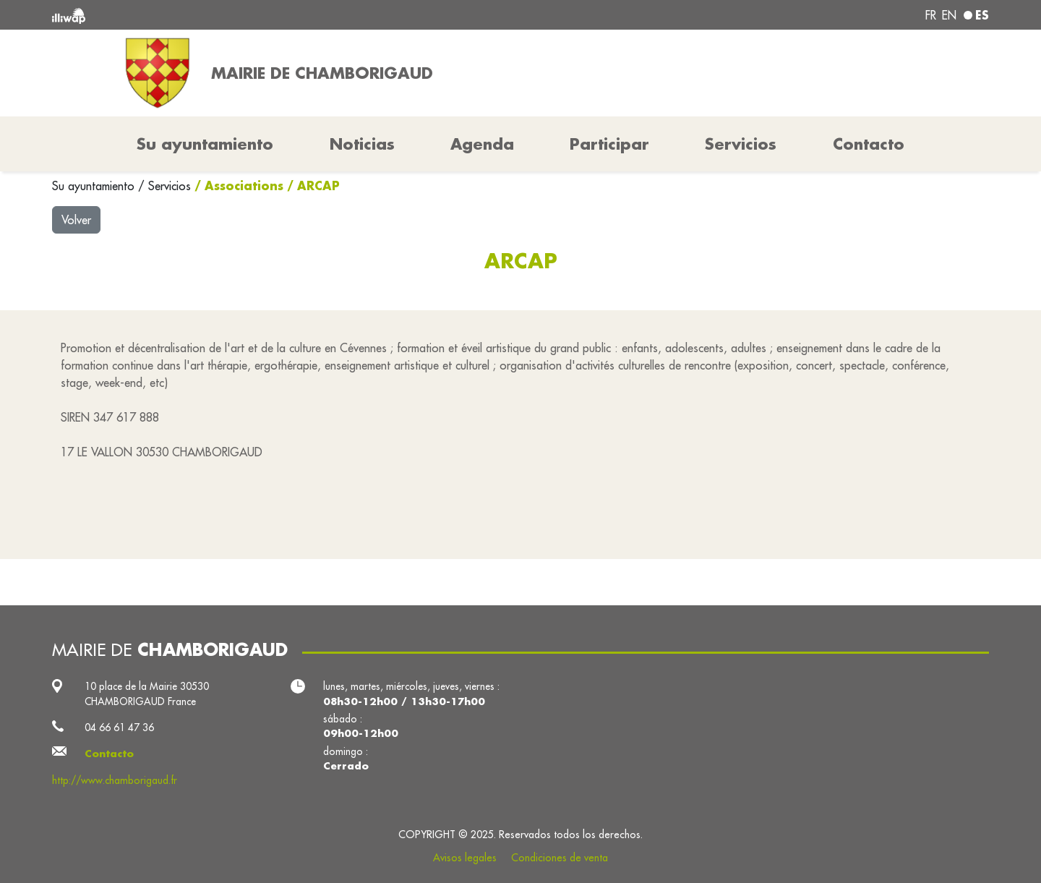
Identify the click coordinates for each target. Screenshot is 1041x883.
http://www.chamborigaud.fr (114, 780)
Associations (244, 185)
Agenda (482, 144)
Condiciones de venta (559, 857)
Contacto (868, 144)
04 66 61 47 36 (119, 727)
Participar (609, 144)
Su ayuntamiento (95, 186)
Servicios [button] (740, 144)
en (949, 15)
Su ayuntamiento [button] (205, 144)
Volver (76, 220)
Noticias (362, 144)
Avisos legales (465, 857)
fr (930, 15)
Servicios (171, 186)
